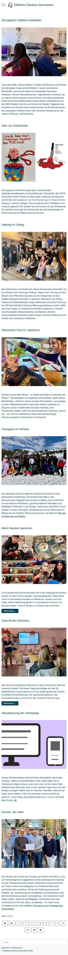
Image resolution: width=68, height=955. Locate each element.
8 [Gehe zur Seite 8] (57, 923)
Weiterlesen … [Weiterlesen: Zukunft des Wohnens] (10, 703)
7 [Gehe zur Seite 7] (51, 923)
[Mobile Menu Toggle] (3, 5)
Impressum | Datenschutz (12, 948)
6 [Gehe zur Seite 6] (46, 923)
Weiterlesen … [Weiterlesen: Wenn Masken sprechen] (10, 611)
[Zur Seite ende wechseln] (40, 930)
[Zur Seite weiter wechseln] (34, 930)
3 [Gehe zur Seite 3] (29, 923)
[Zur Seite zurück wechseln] (11, 923)
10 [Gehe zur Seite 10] (27, 930)
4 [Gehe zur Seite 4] (34, 923)
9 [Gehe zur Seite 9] (63, 923)
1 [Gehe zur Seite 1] (17, 923)
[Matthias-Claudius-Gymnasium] (34, 5)
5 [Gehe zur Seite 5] (40, 923)
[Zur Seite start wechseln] (5, 923)
